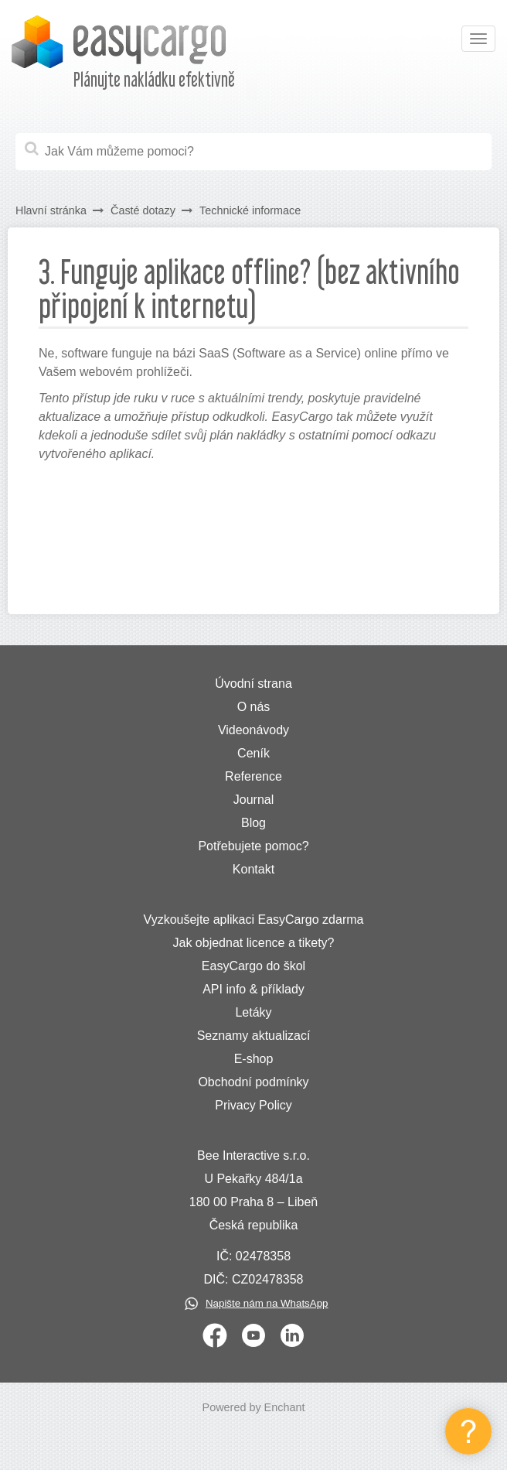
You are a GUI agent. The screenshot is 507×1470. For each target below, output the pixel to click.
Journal (253, 799)
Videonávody (253, 730)
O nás (254, 706)
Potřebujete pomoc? (253, 846)
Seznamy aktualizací (254, 1035)
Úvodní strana (253, 683)
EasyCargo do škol (253, 966)
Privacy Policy (253, 1105)
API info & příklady (253, 989)
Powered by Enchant (253, 1407)
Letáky (253, 1012)
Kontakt (253, 869)
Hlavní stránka (51, 210)
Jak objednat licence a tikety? (253, 942)
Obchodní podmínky (253, 1082)
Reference (253, 776)
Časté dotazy (143, 210)
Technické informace (250, 210)
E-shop (254, 1058)
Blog (253, 822)
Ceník (253, 753)
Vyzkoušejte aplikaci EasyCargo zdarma (254, 919)
